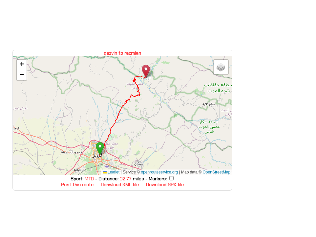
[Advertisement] (123, 22)
